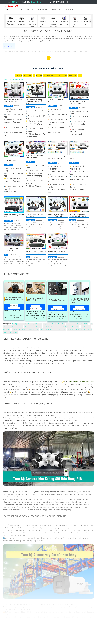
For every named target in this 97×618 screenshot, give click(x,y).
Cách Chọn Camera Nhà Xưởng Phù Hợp (52, 329)
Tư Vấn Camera (69, 9)
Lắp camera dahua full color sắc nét (12, 249)
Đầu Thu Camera (43, 9)
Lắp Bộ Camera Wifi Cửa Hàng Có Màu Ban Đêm (56, 215)
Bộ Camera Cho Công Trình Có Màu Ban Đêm (35, 156)
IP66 (25, 75)
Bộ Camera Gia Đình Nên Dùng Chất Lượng (12, 159)
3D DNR (30, 75)
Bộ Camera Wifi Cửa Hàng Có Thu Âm (79, 157)
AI (34, 75)
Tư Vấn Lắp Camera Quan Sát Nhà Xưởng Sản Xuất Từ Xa (61, 327)
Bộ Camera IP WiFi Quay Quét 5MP (14, 215)
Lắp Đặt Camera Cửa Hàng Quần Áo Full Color (78, 102)
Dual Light (39, 75)
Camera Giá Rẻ (36, 2)
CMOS (79, 75)
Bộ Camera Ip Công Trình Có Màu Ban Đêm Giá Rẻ (36, 252)
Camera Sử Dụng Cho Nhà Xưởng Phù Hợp (25, 329)
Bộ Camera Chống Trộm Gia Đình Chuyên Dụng (13, 100)
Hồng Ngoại (50, 75)
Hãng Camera (19, 9)
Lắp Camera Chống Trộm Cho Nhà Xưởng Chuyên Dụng (34, 101)
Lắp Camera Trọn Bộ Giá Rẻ (13, 79)
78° (44, 75)
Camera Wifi (8, 9)
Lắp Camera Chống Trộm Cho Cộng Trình (56, 252)
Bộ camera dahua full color (33, 327)
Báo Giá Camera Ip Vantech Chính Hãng (57, 300)
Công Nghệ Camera (56, 9)
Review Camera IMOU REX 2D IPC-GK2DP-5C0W (14, 298)
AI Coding (64, 75)
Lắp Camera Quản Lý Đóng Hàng (35, 299)
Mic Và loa (19, 75)
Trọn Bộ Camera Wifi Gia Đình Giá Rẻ (34, 215)
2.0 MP (70, 75)
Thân (75, 75)
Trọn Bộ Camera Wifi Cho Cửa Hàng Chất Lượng (27, 324)
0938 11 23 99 (15, 2)
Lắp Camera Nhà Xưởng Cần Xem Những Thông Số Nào (80, 300)
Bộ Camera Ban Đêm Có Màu (48, 68)
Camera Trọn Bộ (30, 9)
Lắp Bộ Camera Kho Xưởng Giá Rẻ (77, 324)
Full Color (57, 75)
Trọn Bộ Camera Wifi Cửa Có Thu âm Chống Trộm (58, 157)
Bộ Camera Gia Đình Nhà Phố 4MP (58, 100)
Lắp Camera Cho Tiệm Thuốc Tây (54, 324)
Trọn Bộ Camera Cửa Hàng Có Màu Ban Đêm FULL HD (78, 215)
